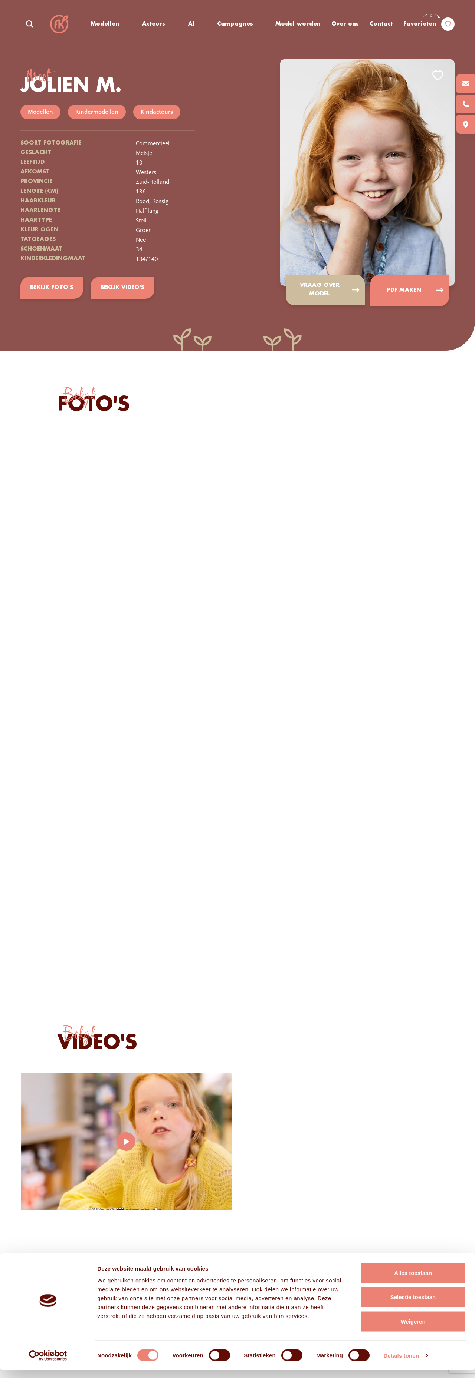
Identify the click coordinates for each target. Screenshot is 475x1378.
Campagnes (235, 24)
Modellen (105, 24)
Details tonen (401, 1363)
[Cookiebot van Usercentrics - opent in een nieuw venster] (48, 1363)
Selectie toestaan (413, 1305)
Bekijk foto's (51, 288)
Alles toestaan (413, 1281)
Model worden (298, 24)
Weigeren (412, 1329)
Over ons (345, 24)
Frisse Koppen (59, 24)
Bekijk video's (123, 288)
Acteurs (154, 24)
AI (191, 24)
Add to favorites (437, 75)
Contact (381, 24)
